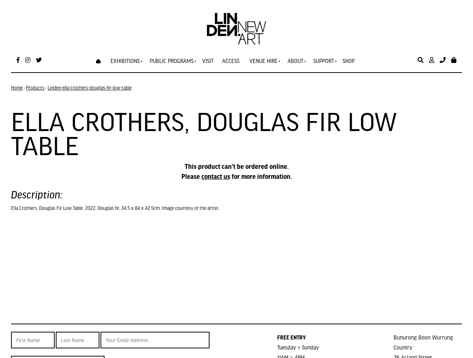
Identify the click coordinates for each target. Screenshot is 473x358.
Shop (349, 61)
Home (17, 87)
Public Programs (172, 61)
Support (323, 61)
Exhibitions (125, 61)
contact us (215, 176)
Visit (208, 61)
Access (230, 61)
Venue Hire (263, 61)
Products (35, 87)
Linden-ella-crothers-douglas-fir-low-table (90, 87)
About (295, 61)
